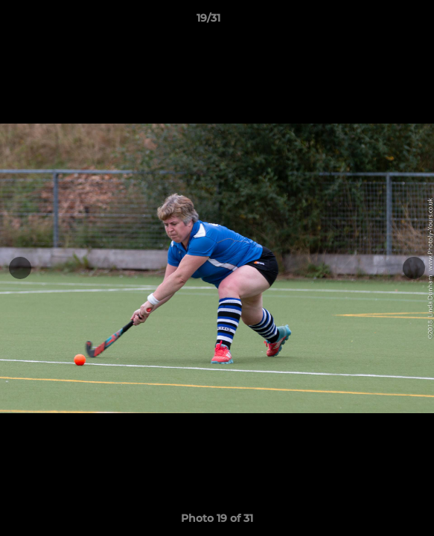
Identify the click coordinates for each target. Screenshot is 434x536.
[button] (380, 21)
